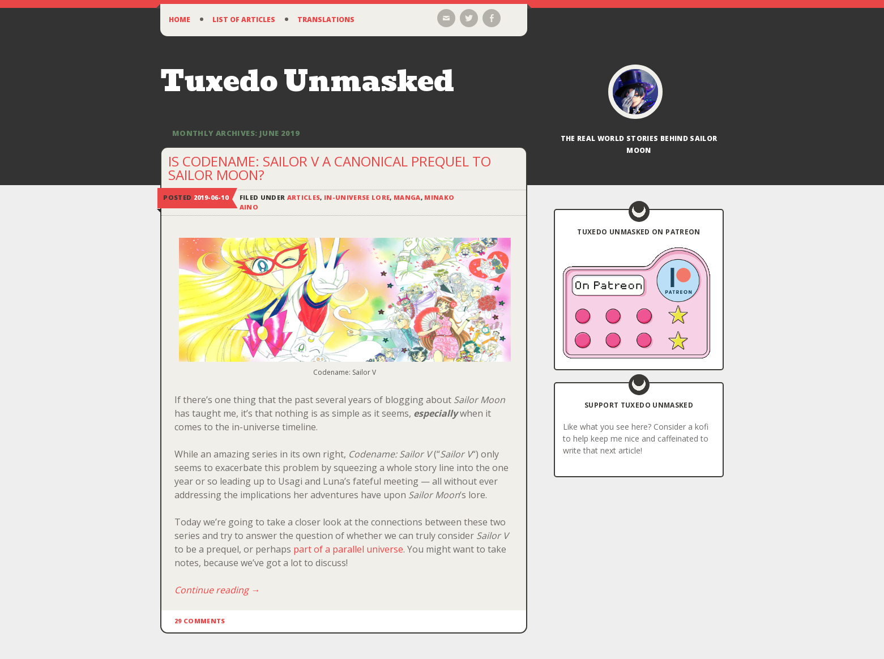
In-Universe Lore (357, 197)
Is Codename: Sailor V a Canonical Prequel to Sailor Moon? (329, 168)
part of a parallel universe (348, 549)
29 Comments (199, 621)
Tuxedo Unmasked (307, 81)
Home (179, 19)
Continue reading (217, 590)
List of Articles (243, 19)
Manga (407, 197)
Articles (304, 197)
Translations (326, 19)
